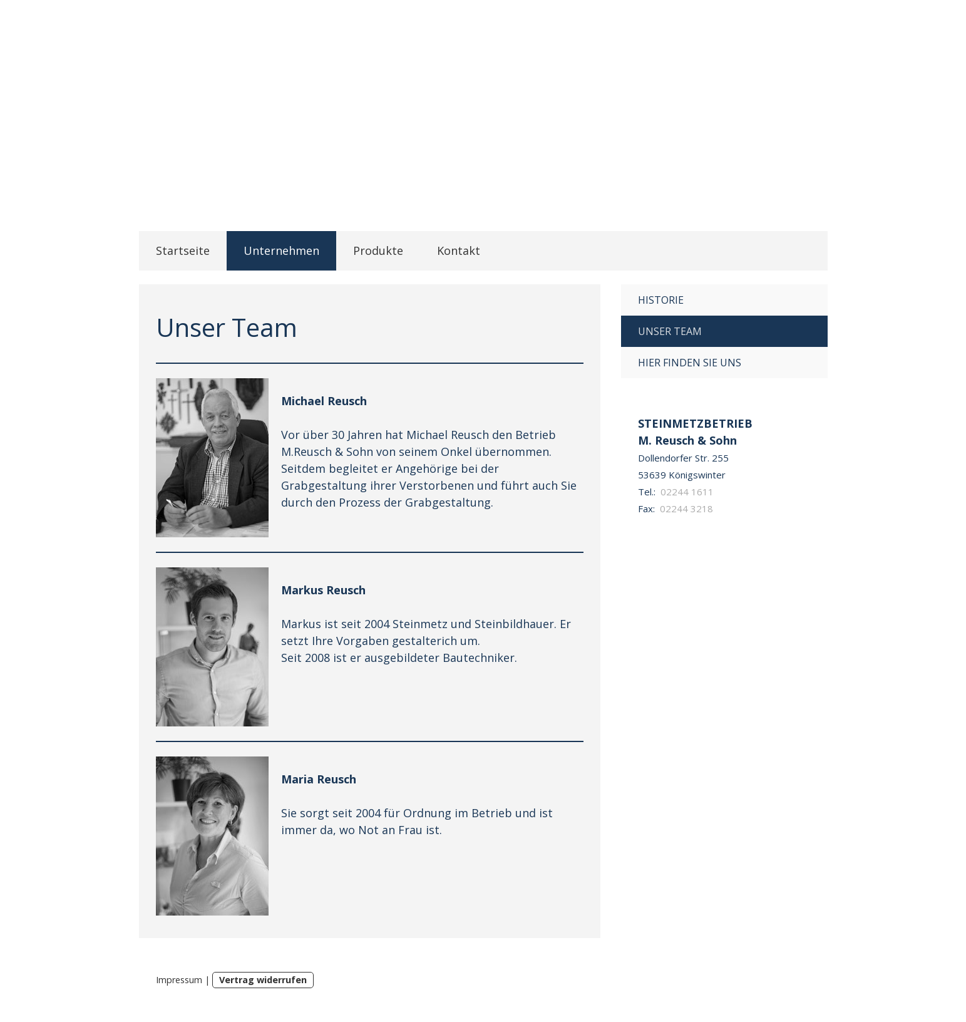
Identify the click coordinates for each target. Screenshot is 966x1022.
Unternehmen (281, 250)
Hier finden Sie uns (689, 362)
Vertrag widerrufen (263, 980)
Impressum (179, 980)
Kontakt (458, 250)
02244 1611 (687, 491)
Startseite (183, 250)
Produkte (378, 250)
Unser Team (670, 331)
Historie (661, 300)
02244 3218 (686, 508)
